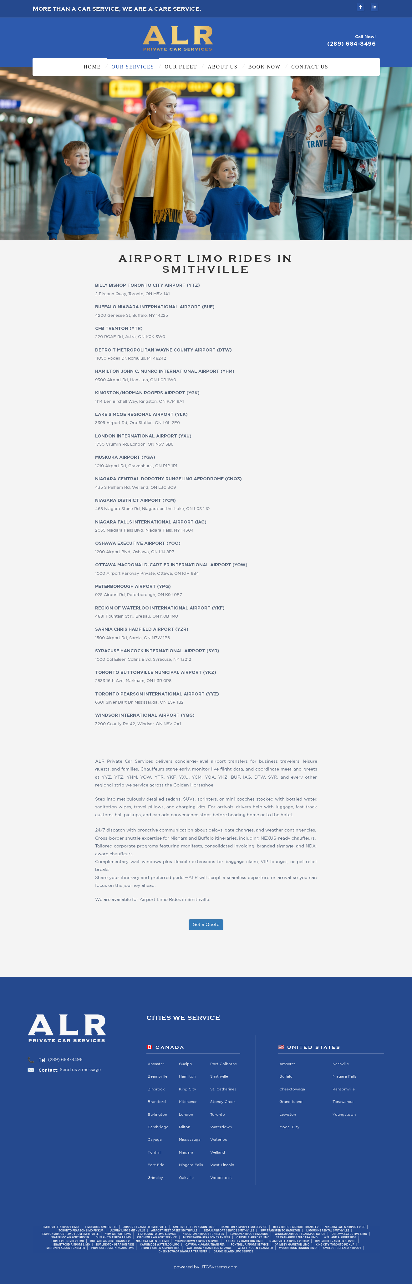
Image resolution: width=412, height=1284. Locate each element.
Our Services (132, 66)
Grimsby (155, 1178)
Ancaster (156, 1064)
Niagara (186, 1152)
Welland (217, 1152)
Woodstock (221, 1178)
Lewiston (287, 1114)
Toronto (217, 1114)
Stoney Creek (223, 1102)
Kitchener (188, 1102)
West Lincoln (222, 1165)
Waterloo (218, 1140)
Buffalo (285, 1076)
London (186, 1114)
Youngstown (344, 1114)
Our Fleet (181, 66)
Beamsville (157, 1076)
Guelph (185, 1064)
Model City (289, 1127)
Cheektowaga (292, 1089)
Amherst (287, 1064)
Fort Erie (156, 1165)
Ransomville (344, 1089)
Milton (184, 1127)
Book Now (264, 66)
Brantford (157, 1102)
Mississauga (190, 1140)
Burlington (157, 1114)
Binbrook (156, 1089)
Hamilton (187, 1076)
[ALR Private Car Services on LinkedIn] (374, 7)
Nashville (341, 1064)
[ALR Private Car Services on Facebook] (360, 7)
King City (187, 1089)
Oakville (186, 1178)
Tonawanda (343, 1102)
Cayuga (155, 1140)
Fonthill (154, 1152)
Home (92, 66)
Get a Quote (206, 925)
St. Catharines (223, 1089)
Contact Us (309, 66)
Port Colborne (223, 1064)
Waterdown (221, 1127)
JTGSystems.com (219, 1267)
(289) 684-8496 (65, 1060)
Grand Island (291, 1102)
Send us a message (80, 1070)
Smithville (219, 1076)
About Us (222, 66)
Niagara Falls (191, 1165)
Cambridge (158, 1127)
